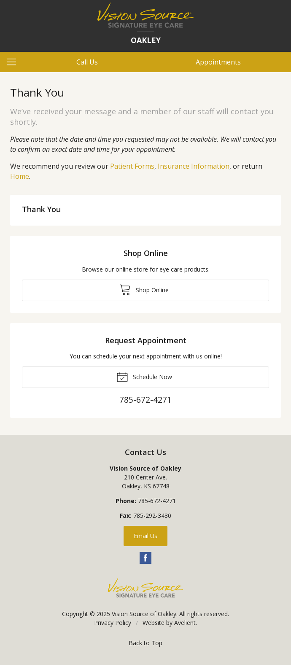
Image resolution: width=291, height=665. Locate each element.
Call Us (87, 62)
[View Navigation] (14, 62)
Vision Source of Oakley (144, 614)
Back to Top (145, 643)
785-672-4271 (157, 501)
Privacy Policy (112, 623)
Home (19, 176)
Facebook (145, 558)
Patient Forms (132, 166)
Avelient (185, 623)
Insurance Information (193, 166)
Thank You (41, 209)
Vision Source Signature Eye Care (145, 588)
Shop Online (144, 289)
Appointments (218, 62)
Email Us (145, 536)
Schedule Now (144, 376)
